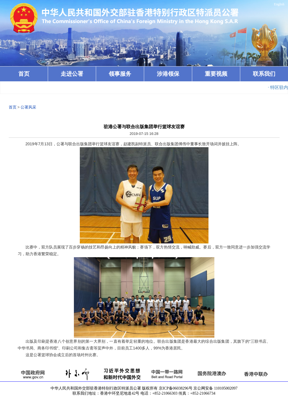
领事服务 (120, 74)
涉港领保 (168, 74)
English (279, 4)
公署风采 (28, 107)
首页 (24, 74)
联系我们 (264, 74)
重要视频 (216, 74)
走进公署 (72, 74)
